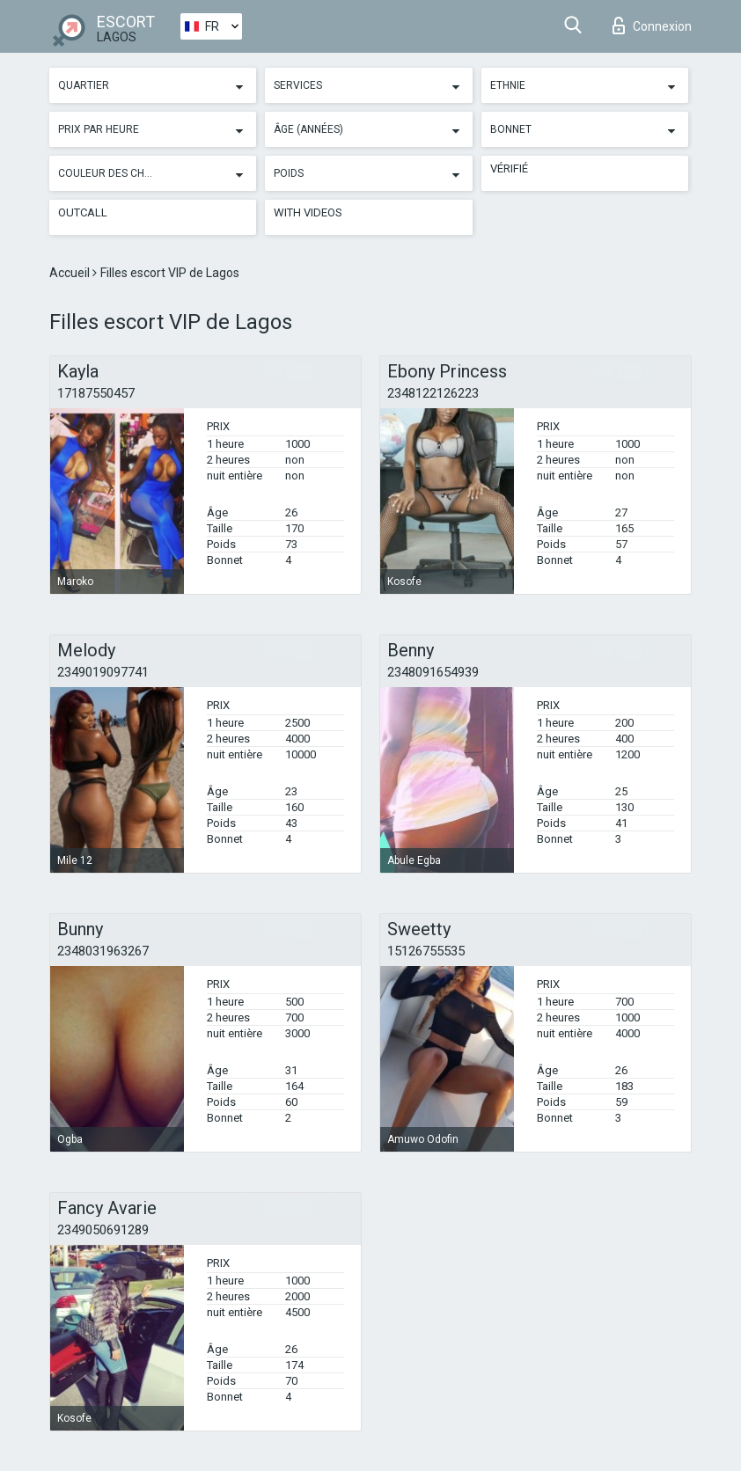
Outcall (82, 212)
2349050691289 (103, 1230)
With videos (308, 212)
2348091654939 (433, 672)
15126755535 (426, 951)
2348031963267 (103, 951)
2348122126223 (433, 393)
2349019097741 (103, 672)
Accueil (70, 273)
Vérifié (509, 168)
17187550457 (96, 393)
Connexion (652, 25)
